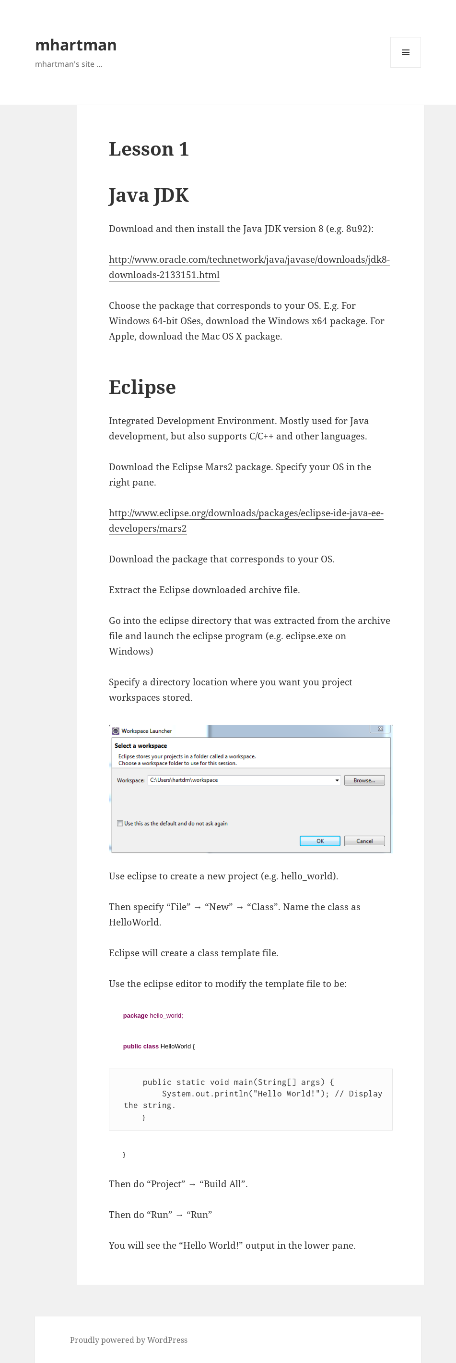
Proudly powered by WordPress (128, 1340)
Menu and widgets (406, 67)
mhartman (76, 44)
